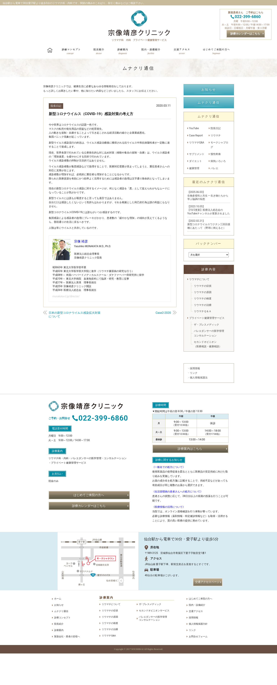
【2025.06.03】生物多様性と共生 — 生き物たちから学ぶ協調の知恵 (207, 195)
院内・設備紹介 (197, 636)
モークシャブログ (219, 144)
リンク (192, 661)
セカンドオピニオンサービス (154, 642)
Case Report (196, 135)
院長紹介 (59, 655)
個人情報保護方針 (198, 655)
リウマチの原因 (202, 292)
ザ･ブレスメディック (150, 635)
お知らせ (59, 636)
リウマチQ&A (196, 142)
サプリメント (196, 154)
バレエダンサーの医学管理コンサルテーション (209, 333)
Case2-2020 (163, 312)
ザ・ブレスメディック (206, 324)
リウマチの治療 (202, 305)
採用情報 (193, 649)
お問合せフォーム (198, 667)
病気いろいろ (218, 161)
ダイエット (195, 161)
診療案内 (59, 661)
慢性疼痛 (216, 154)
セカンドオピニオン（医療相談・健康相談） (208, 344)
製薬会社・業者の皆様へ (67, 667)
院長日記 (56, 106)
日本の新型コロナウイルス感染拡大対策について (74, 314)
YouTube (194, 128)
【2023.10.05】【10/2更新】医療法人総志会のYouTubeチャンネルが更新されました (208, 210)
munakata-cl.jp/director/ (66, 296)
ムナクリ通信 (61, 642)
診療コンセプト (62, 649)
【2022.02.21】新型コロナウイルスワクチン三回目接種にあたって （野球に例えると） (208, 224)
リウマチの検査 (202, 298)
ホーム (57, 630)
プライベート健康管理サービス (206, 317)
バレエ (214, 168)
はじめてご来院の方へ (200, 630)
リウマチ (216, 135)
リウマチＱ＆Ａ (202, 311)
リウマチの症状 (202, 285)
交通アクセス (196, 642)
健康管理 (194, 168)
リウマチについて (199, 279)
